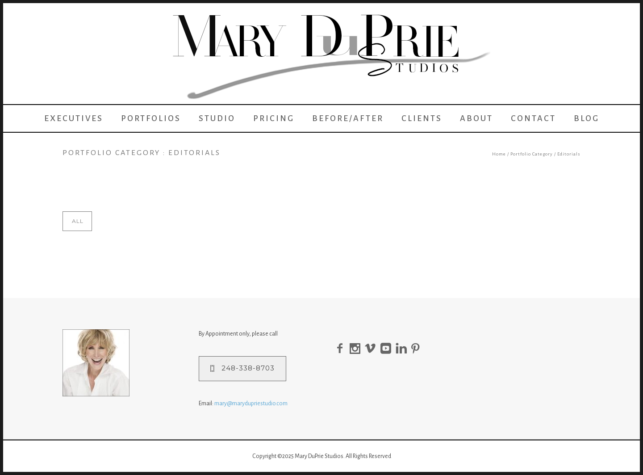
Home (499, 153)
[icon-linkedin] (403, 349)
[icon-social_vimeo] (372, 349)
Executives (73, 118)
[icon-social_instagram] (357, 349)
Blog (586, 118)
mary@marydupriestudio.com (251, 403)
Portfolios (151, 118)
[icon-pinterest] (417, 349)
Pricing (273, 118)
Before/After (348, 118)
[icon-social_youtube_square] (388, 349)
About (476, 118)
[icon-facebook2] (342, 349)
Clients (421, 118)
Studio (217, 118)
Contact (533, 118)
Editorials (568, 153)
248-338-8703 (242, 368)
